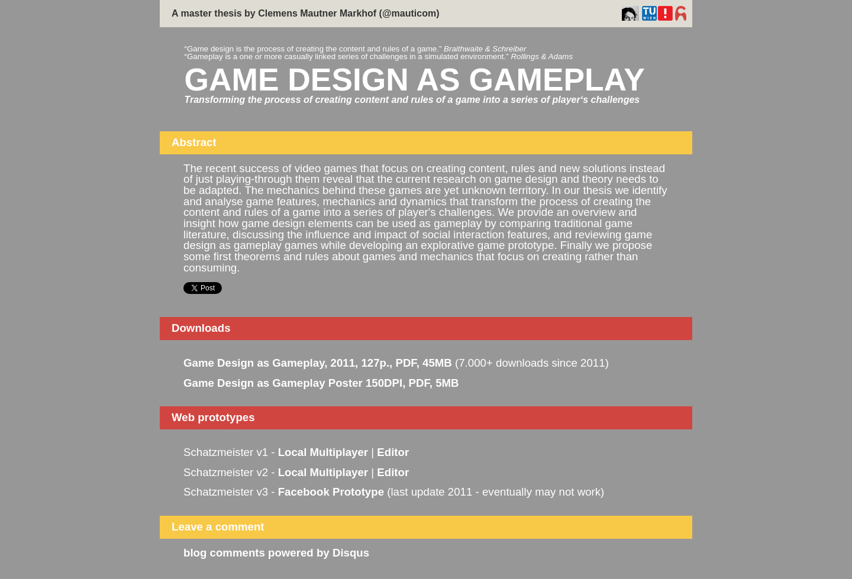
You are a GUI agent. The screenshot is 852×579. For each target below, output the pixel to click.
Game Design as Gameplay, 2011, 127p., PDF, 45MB (317, 363)
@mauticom (409, 13)
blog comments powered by (276, 552)
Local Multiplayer (323, 452)
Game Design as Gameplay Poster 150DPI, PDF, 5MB (321, 383)
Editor (393, 452)
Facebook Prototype (331, 492)
